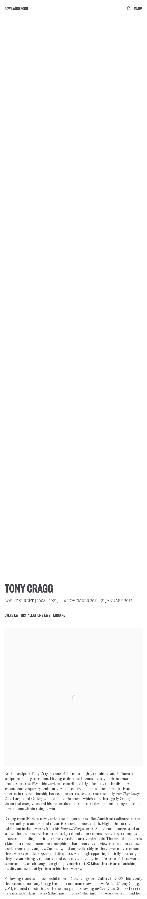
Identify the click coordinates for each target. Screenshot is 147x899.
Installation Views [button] (35, 615)
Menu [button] (138, 8)
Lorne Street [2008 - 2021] (31, 600)
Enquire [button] (59, 615)
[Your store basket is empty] (129, 8)
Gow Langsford (16, 8)
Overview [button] (11, 615)
